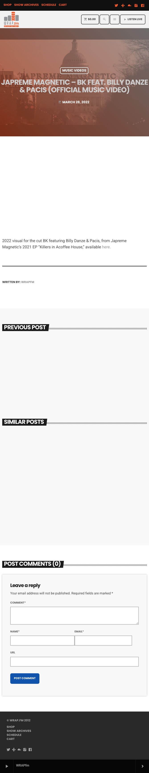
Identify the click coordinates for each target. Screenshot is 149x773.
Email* (79, 632)
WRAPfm (27, 282)
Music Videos (74, 70)
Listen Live (132, 19)
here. (106, 247)
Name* (15, 632)
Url (12, 653)
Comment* (18, 603)
